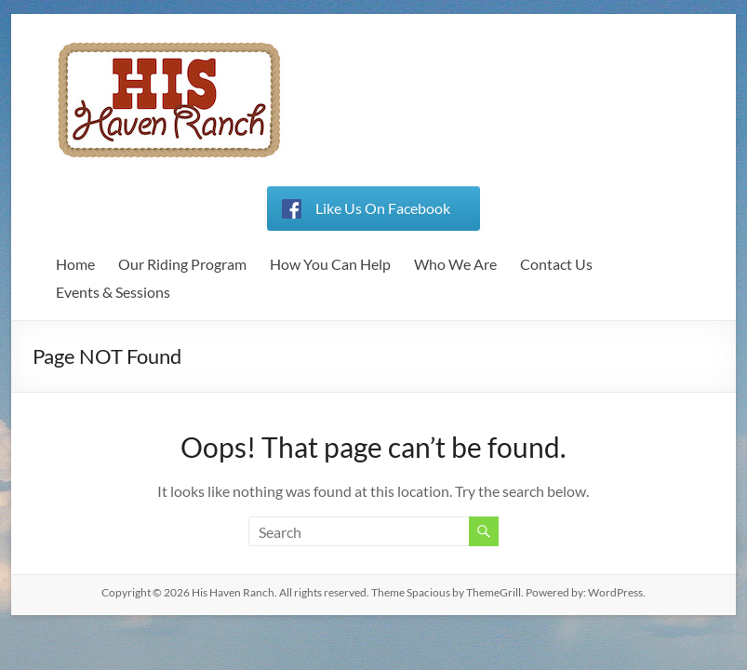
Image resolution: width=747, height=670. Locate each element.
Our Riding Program (182, 264)
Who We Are (455, 264)
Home (75, 264)
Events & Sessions (113, 292)
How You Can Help (330, 264)
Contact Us (556, 264)
